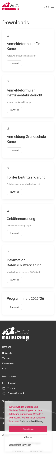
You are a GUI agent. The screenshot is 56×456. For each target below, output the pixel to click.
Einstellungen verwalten (20, 445)
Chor (4, 368)
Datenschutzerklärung (31, 421)
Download (14, 63)
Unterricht (7, 353)
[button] (48, 6)
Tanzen (6, 358)
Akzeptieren (28, 429)
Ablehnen (28, 437)
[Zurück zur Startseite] (10, 6)
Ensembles (8, 363)
